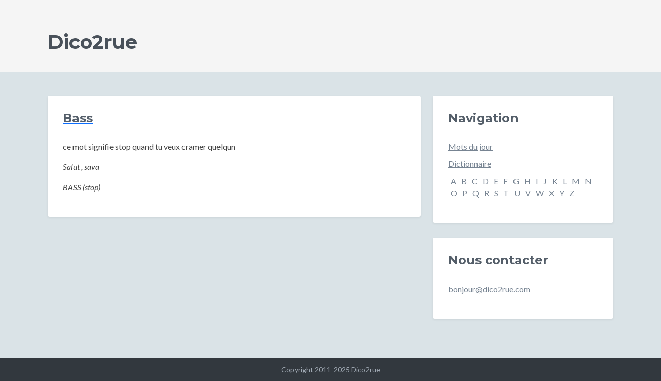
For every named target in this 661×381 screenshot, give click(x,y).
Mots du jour (470, 146)
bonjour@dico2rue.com (489, 289)
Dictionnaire (469, 163)
